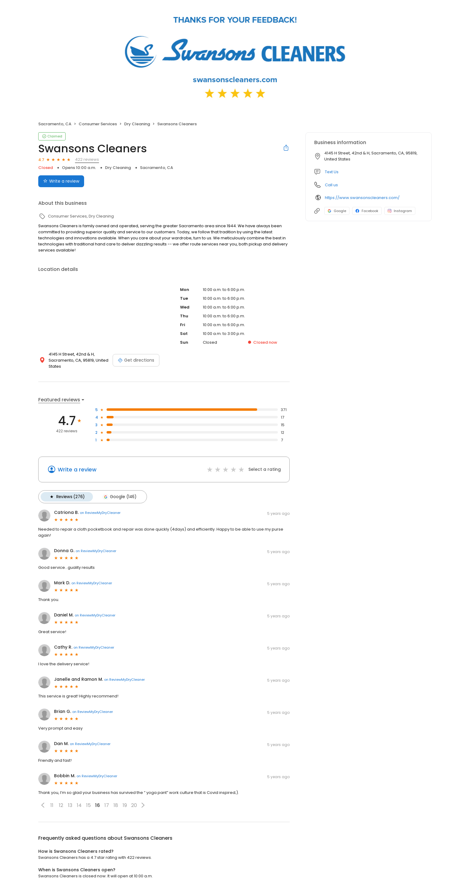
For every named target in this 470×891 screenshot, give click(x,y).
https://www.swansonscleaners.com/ (362, 198)
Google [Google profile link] (337, 210)
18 (116, 805)
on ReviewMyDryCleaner (100, 512)
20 (134, 805)
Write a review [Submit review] (61, 181)
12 (61, 805)
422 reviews (87, 159)
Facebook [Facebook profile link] (367, 210)
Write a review (77, 469)
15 (88, 805)
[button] (43, 805)
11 (51, 805)
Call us (331, 185)
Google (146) (119, 497)
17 (106, 805)
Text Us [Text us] (332, 172)
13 (70, 805)
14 (79, 805)
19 (125, 805)
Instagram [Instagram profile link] (400, 210)
